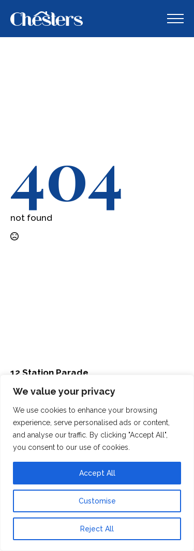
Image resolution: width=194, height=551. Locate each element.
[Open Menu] (175, 18)
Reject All (97, 529)
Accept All (97, 473)
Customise (97, 501)
